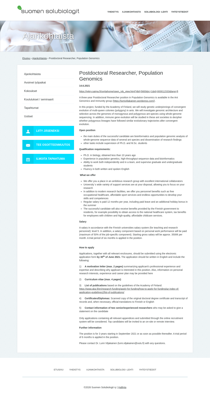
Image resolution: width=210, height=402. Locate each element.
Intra (105, 28)
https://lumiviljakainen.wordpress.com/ (133, 101)
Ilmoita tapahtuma (43, 159)
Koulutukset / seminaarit (39, 99)
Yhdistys (113, 12)
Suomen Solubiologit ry (29, 16)
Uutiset (28, 116)
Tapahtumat (31, 107)
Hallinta (122, 387)
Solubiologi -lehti (156, 12)
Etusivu (26, 58)
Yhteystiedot (179, 12)
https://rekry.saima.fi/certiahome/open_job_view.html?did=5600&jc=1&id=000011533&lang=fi (128, 91)
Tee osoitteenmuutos (46, 145)
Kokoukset (30, 91)
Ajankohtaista (131, 12)
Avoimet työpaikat (35, 82)
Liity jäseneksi (40, 131)
